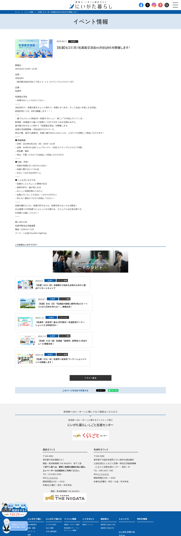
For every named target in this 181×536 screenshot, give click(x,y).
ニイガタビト (88, 481)
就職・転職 (31, 491)
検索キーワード (87, 487)
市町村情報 (142, 481)
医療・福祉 (31, 510)
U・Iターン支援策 (106, 508)
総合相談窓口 (32, 487)
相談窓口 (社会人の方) (108, 487)
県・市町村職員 (33, 514)
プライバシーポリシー (90, 522)
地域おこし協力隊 (34, 501)
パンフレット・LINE (107, 511)
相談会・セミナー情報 (71, 487)
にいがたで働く (35, 481)
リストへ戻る (90, 341)
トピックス (124, 481)
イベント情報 (28, 12)
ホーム (17, 12)
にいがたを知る (51, 487)
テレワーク (31, 494)
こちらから (53, 440)
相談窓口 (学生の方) (107, 491)
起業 (29, 498)
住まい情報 (49, 491)
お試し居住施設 (51, 494)
